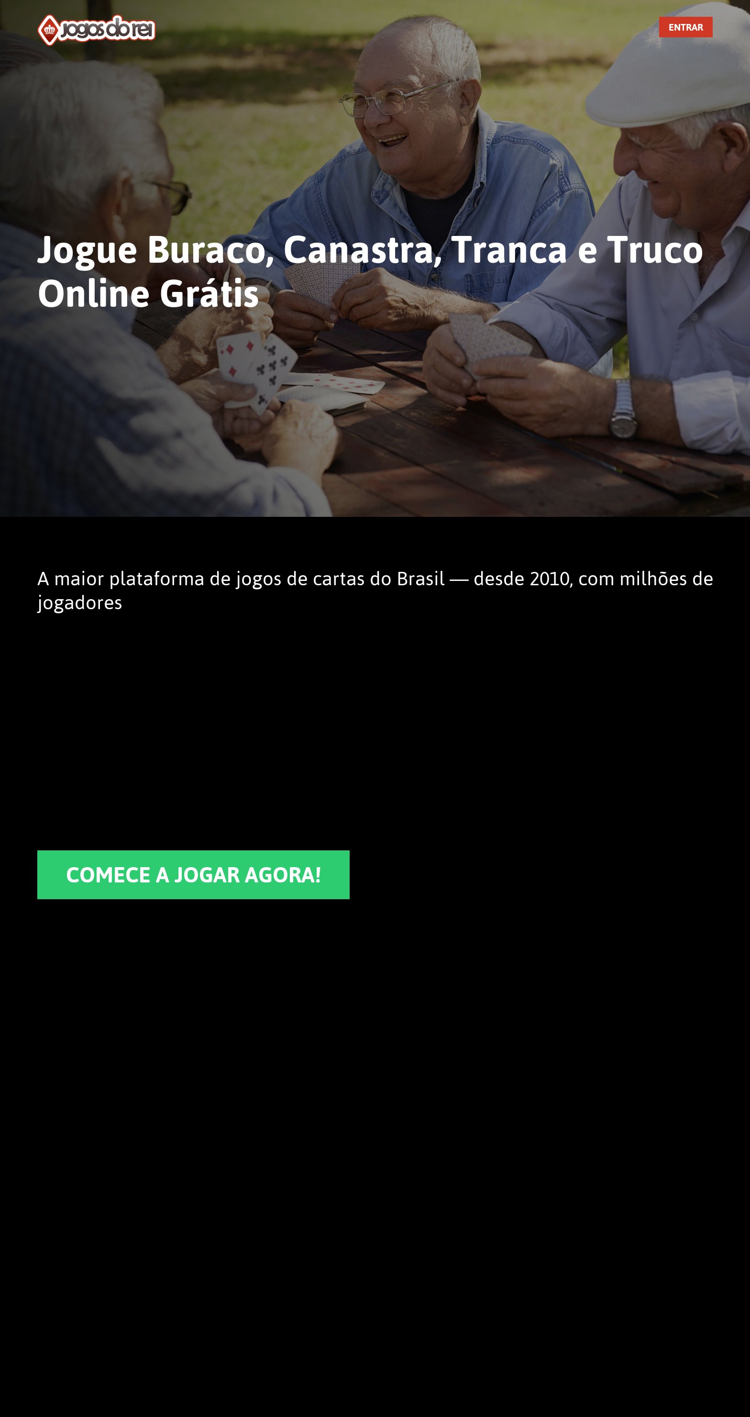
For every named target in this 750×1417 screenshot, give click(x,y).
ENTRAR (686, 27)
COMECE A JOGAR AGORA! (193, 874)
